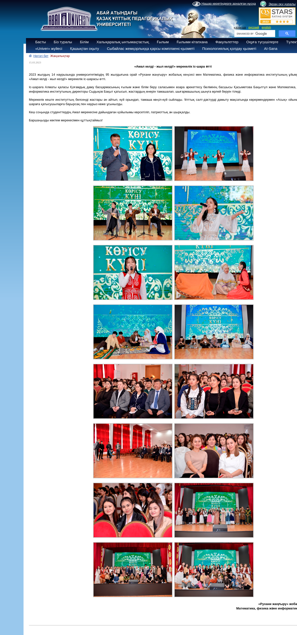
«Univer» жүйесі (48, 48)
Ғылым (163, 42)
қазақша (240, 27)
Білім (84, 42)
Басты (40, 42)
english (266, 27)
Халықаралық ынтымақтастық (123, 42)
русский (253, 27)
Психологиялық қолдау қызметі (229, 48)
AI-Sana (270, 48)
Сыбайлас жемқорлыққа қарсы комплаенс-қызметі (150, 48)
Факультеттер (226, 42)
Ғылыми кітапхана (192, 42)
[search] (254, 33)
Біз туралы (63, 42)
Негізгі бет (41, 56)
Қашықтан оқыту (84, 48)
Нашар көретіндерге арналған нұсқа (224, 3)
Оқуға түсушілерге (262, 42)
